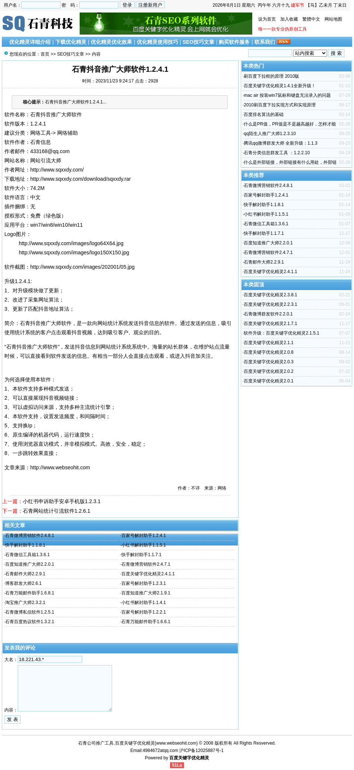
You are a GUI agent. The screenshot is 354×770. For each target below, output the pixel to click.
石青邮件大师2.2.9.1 (25, 573)
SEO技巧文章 (198, 42)
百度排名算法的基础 (264, 114)
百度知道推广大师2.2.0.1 (29, 564)
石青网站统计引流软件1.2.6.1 (56, 511)
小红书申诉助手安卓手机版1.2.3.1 (62, 501)
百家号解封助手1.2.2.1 (143, 612)
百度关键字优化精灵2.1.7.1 (270, 323)
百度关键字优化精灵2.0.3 (269, 361)
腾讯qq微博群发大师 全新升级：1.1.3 (280, 143)
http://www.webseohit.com (60, 467)
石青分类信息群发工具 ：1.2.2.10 (277, 152)
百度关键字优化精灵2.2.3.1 (270, 304)
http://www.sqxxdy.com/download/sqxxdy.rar (80, 179)
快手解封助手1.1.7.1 (141, 554)
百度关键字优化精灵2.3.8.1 (270, 294)
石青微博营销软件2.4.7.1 (145, 564)
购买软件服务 (234, 42)
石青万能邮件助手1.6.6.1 (145, 621)
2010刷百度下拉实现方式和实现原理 (280, 104)
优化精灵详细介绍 (30, 42)
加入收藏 (289, 19)
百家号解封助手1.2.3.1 (143, 583)
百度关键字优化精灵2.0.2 (269, 371)
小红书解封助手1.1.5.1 (143, 545)
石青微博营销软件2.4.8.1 (29, 535)
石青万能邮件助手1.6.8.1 (29, 593)
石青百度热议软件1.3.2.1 (29, 621)
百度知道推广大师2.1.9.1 (145, 593)
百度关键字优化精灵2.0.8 (269, 352)
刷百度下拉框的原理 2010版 (271, 76)
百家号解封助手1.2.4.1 (143, 535)
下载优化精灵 (70, 42)
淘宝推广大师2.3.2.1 (25, 602)
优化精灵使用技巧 (157, 42)
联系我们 (264, 42)
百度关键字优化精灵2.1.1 (269, 342)
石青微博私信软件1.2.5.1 (29, 612)
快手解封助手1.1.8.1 (25, 545)
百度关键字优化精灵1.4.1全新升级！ (280, 85)
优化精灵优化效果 (111, 42)
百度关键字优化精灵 (189, 757)
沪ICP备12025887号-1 (201, 750)
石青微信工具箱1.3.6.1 (27, 554)
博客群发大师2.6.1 (23, 583)
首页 (45, 54)
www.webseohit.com (176, 743)
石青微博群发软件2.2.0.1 (268, 314)
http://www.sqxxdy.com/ (57, 170)
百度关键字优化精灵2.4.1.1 (148, 573)
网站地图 (333, 19)
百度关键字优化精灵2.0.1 (269, 381)
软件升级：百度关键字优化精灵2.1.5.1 (281, 333)
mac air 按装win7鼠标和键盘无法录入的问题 (287, 95)
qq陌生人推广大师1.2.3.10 (270, 133)
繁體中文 (311, 19)
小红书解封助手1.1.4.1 (143, 602)
